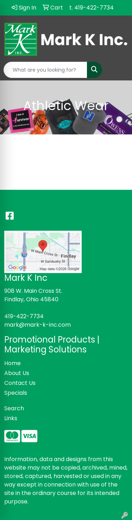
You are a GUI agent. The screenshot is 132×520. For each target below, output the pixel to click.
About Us (16, 373)
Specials (15, 393)
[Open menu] (118, 70)
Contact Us (20, 383)
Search (14, 408)
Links (10, 418)
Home (12, 363)
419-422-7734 (24, 316)
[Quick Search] (45, 70)
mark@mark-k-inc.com (37, 325)
